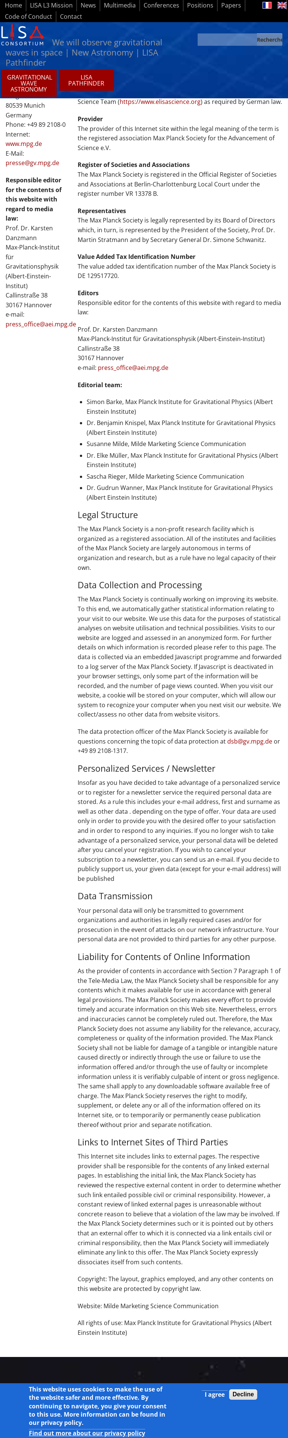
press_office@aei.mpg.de (133, 368)
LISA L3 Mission (51, 5)
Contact (71, 16)
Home (13, 5)
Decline (243, 1398)
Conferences (161, 5)
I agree (215, 1398)
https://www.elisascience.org (160, 102)
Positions (200, 5)
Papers (231, 5)
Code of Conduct (28, 16)
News (88, 5)
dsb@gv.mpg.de (249, 741)
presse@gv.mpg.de (32, 163)
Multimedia (120, 5)
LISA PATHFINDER (86, 80)
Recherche (269, 39)
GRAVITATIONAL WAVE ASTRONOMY (29, 83)
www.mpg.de (24, 144)
